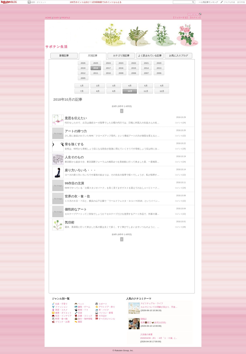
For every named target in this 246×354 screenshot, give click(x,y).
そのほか (101, 316)
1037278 (193, 14)
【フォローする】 (180, 17)
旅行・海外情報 (83, 319)
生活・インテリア (62, 316)
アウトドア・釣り (105, 307)
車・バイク (102, 310)
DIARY (56, 17)
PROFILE (65, 17)
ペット (79, 304)
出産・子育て (59, 304)
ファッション (59, 307)
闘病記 (144, 319)
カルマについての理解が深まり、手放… (159, 307)
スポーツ (101, 304)
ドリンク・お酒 (61, 322)
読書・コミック (83, 316)
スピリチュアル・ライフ (152, 303)
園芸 (78, 322)
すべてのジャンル (105, 319)
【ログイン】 (195, 17)
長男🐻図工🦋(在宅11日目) (153, 322)
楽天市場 (241, 2)
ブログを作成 (229, 2)
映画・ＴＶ (81, 310)
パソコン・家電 (104, 313)
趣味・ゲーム (82, 307)
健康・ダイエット (38, 2)
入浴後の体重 (146, 334)
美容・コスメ (59, 310)
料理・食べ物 (59, 319)
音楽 (78, 313)
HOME (48, 17)
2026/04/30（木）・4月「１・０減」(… (158, 338)
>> (208, 2)
